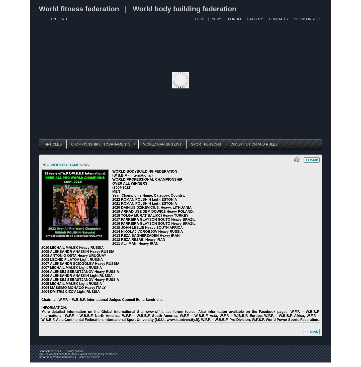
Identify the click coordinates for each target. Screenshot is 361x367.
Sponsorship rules (50, 350)
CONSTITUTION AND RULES (254, 144)
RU (64, 19)
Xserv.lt (95, 356)
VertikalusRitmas (63, 356)
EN (53, 19)
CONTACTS (278, 19)
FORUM (234, 19)
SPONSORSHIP (307, 19)
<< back (311, 160)
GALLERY (255, 19)
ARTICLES (53, 144)
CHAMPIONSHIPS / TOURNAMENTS (101, 144)
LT (43, 19)
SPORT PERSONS (206, 144)
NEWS (217, 19)
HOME (200, 19)
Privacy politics (74, 350)
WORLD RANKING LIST (162, 144)
